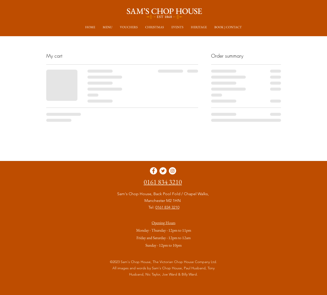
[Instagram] (172, 170)
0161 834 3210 (167, 207)
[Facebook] (153, 170)
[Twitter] (163, 170)
